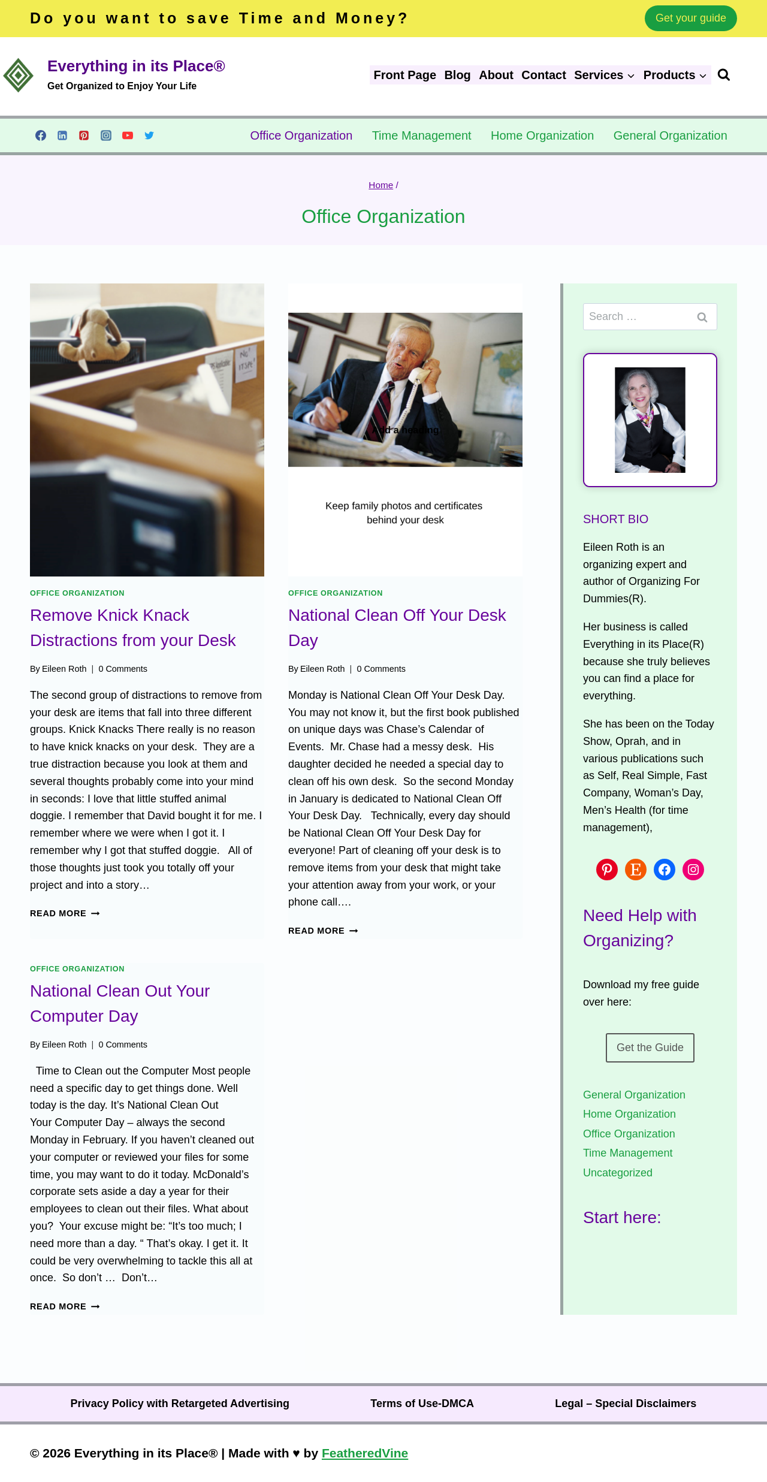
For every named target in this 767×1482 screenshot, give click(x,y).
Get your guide (691, 18)
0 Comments (122, 669)
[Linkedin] (62, 135)
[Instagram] (106, 135)
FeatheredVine (365, 1453)
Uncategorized (618, 1173)
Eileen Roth (64, 669)
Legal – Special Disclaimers (625, 1403)
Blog (457, 75)
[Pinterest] (84, 135)
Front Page (405, 75)
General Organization (670, 135)
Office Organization (301, 135)
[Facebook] (41, 135)
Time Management (422, 135)
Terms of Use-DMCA (422, 1403)
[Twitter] (149, 135)
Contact (543, 75)
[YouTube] (127, 135)
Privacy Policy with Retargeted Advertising (180, 1403)
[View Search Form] (742, 75)
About (496, 75)
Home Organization (542, 135)
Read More (64, 913)
